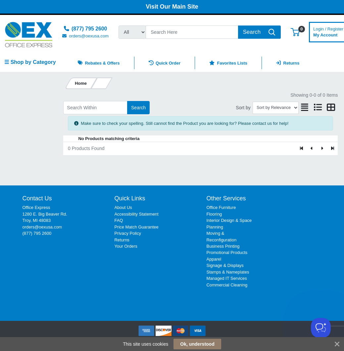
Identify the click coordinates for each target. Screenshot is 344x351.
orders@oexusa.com (42, 227)
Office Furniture (221, 207)
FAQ (118, 220)
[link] (310, 207)
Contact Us (37, 198)
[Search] (192, 32)
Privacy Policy (127, 233)
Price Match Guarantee (136, 227)
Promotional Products (227, 252)
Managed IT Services (227, 278)
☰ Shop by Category (30, 62)
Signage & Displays (225, 265)
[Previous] (312, 148)
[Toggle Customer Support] (321, 328)
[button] (295, 31)
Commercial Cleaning (227, 284)
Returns (121, 239)
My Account (328, 31)
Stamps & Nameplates (228, 272)
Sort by (243, 107)
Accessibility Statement (136, 214)
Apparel (214, 259)
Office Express (36, 207)
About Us (123, 207)
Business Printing (223, 246)
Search (138, 107)
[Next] (322, 148)
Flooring (214, 214)
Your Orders (125, 246)
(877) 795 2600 (36, 233)
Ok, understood (197, 344)
